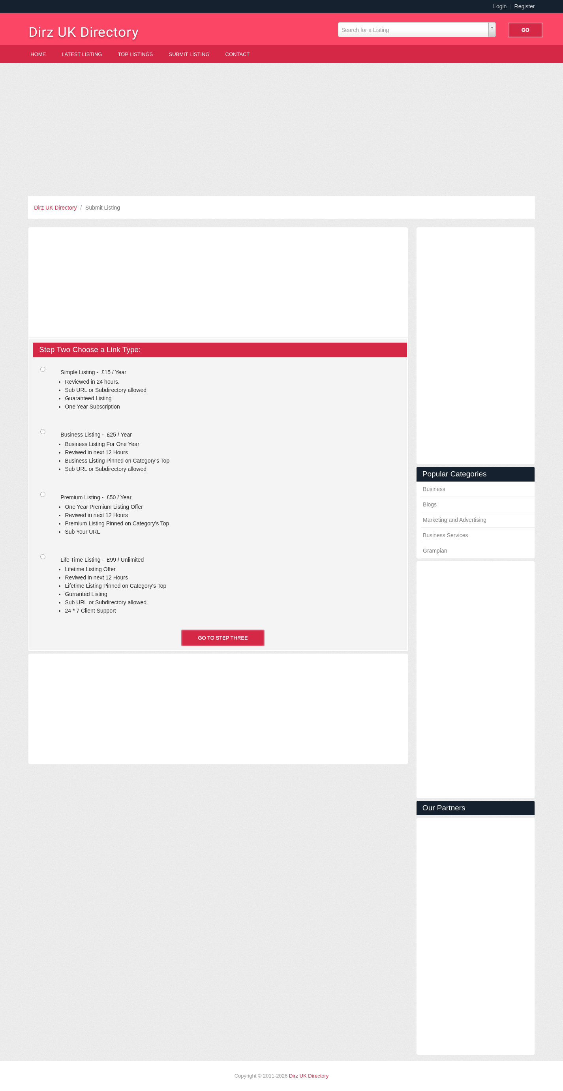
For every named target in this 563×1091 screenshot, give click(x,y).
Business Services (445, 535)
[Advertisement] (281, 129)
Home (38, 54)
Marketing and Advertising (454, 520)
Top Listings (135, 54)
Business (434, 489)
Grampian (435, 550)
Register (524, 6)
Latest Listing (82, 54)
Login (500, 6)
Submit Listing (189, 54)
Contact (237, 54)
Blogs (430, 504)
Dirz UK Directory (56, 207)
